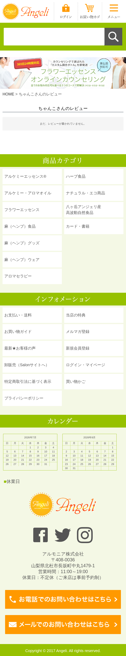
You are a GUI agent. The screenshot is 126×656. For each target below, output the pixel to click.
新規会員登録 (77, 348)
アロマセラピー (18, 276)
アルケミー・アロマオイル (27, 193)
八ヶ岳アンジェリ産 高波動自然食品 (83, 210)
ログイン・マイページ (85, 365)
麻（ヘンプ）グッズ (22, 243)
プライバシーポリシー (23, 398)
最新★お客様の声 (20, 348)
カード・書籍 (77, 226)
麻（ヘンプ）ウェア (22, 259)
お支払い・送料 (18, 315)
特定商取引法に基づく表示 (27, 381)
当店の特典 (76, 315)
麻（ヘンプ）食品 (20, 226)
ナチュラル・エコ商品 (85, 193)
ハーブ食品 (76, 176)
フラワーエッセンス (22, 209)
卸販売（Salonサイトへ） (26, 365)
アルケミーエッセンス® (25, 176)
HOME (8, 94)
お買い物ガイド (18, 331)
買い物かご (76, 381)
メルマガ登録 (77, 331)
